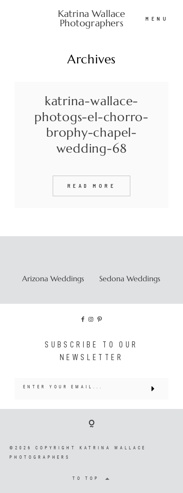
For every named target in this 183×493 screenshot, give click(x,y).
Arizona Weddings (53, 278)
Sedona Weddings (129, 278)
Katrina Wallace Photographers (92, 18)
